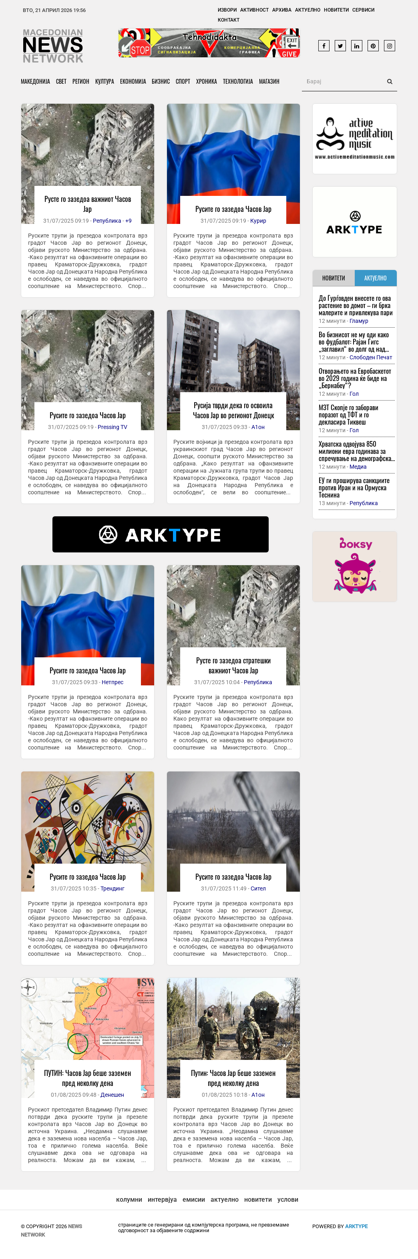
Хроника (207, 81)
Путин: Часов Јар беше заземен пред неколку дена (233, 1078)
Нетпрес (112, 682)
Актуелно (307, 10)
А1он (258, 427)
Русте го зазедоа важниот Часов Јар (87, 203)
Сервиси (363, 10)
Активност (254, 10)
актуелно (225, 1199)
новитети (258, 1199)
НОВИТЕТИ (333, 278)
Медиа (358, 466)
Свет (61, 81)
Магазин (269, 81)
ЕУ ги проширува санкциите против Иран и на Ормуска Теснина (354, 487)
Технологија (238, 81)
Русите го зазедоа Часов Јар (233, 208)
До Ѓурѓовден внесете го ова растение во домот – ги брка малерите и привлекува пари (356, 305)
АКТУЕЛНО (375, 278)
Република (107, 221)
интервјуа (162, 1199)
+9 (128, 221)
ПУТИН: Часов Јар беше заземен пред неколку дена (87, 1078)
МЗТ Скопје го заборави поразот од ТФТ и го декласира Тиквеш (348, 414)
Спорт (183, 81)
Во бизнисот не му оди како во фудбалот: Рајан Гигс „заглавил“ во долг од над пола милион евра (354, 345)
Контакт (228, 20)
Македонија (35, 81)
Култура (104, 81)
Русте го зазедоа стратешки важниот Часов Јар (233, 665)
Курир (258, 221)
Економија (133, 81)
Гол (354, 394)
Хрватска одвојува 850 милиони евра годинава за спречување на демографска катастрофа (355, 454)
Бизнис (161, 81)
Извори (227, 10)
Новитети (336, 10)
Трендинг (112, 888)
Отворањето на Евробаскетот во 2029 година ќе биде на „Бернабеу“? (355, 378)
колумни (129, 1199)
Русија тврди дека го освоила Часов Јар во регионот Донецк (233, 410)
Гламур (359, 321)
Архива (281, 10)
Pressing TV (112, 427)
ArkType (356, 1226)
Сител (258, 888)
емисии (194, 1199)
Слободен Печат (371, 357)
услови (287, 1199)
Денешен (112, 1095)
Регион (80, 81)
